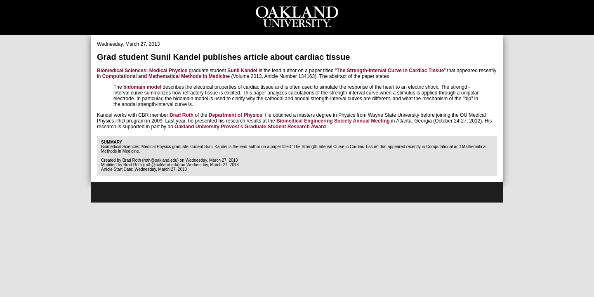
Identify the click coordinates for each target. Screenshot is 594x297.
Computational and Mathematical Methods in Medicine (166, 76)
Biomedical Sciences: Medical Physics (142, 70)
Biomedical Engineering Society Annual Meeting (333, 121)
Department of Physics (235, 115)
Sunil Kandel (242, 70)
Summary (111, 142)
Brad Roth (181, 115)
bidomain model (142, 87)
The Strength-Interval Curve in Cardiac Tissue (390, 70)
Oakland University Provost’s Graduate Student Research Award (250, 127)
